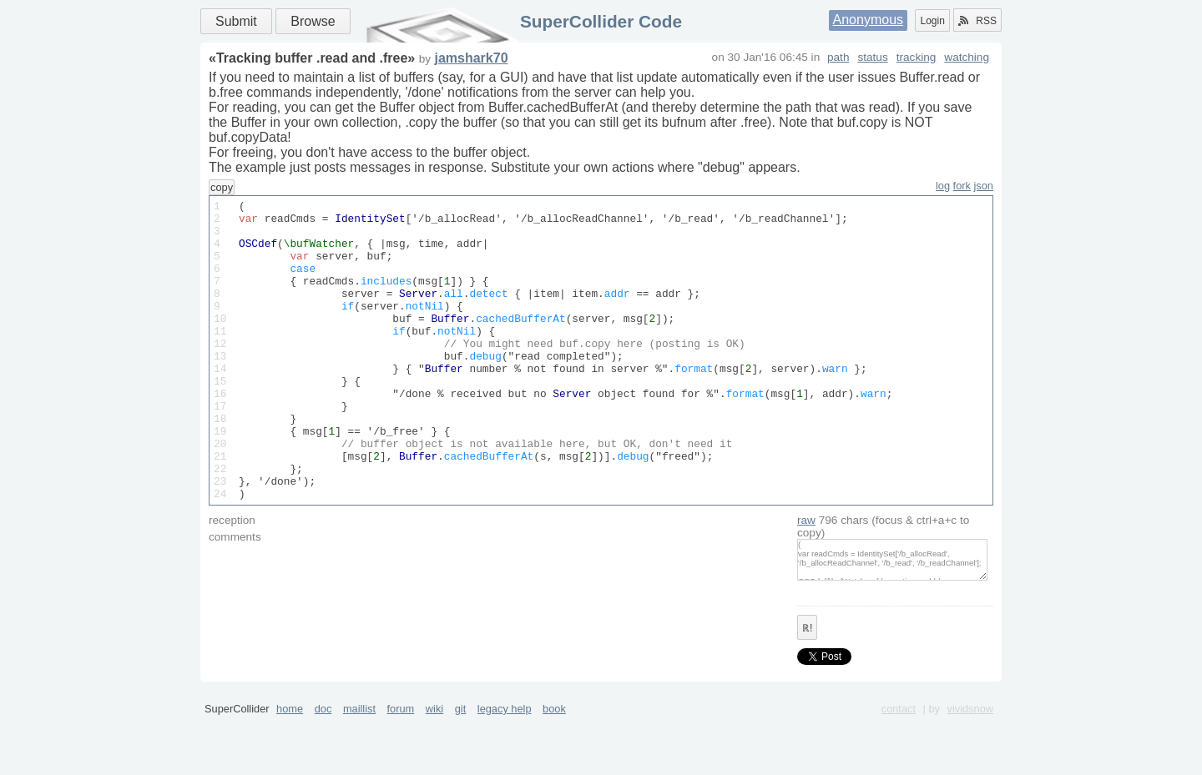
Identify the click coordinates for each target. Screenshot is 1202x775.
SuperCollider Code (601, 21)
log (943, 185)
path (838, 57)
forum (401, 768)
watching (966, 57)
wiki (434, 768)
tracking (916, 57)
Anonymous (868, 20)
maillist (359, 768)
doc (323, 768)
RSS (977, 21)
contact (898, 768)
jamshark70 (471, 58)
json (983, 185)
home (289, 768)
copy (221, 187)
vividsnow (970, 768)
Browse (312, 21)
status (872, 57)
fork (962, 185)
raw (806, 580)
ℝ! (807, 688)
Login (932, 21)
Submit (236, 21)
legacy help (504, 768)
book (554, 768)
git (461, 768)
